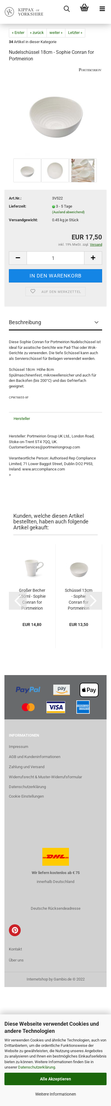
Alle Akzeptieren (55, 1079)
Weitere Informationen (55, 1094)
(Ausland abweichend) (68, 212)
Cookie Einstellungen (26, 796)
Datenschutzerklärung (36, 1067)
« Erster (18, 32)
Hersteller (22, 418)
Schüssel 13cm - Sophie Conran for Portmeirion (78, 599)
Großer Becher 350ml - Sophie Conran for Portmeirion (32, 599)
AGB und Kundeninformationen (34, 756)
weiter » (55, 32)
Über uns (16, 960)
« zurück (37, 32)
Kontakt (15, 949)
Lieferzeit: (17, 206)
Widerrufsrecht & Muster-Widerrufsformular (45, 777)
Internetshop (37, 979)
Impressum (18, 746)
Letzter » (75, 32)
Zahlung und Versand (26, 767)
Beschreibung (25, 322)
